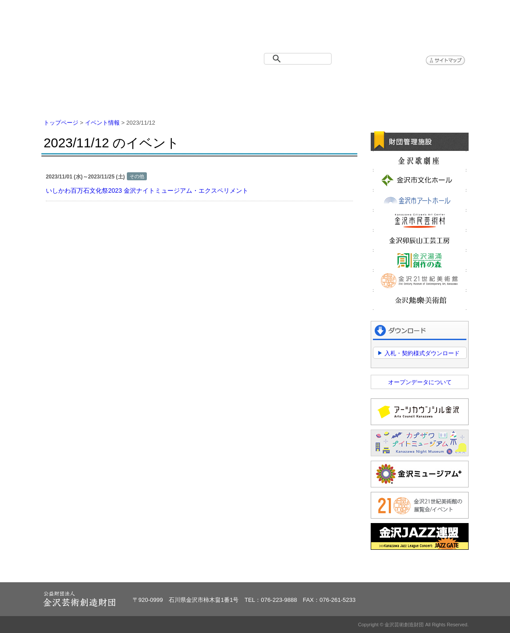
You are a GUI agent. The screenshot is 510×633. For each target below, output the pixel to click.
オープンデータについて (420, 382)
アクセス (433, 80)
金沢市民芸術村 (419, 220)
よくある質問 (361, 80)
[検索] (299, 58)
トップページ (77, 80)
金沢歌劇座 (419, 160)
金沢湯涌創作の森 (419, 260)
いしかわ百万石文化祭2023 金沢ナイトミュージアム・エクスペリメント (147, 190)
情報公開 (290, 80)
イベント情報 (148, 80)
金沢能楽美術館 (419, 300)
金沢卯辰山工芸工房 (419, 240)
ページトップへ (441, 570)
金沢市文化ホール (419, 180)
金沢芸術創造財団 (92, 28)
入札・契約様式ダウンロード (422, 353)
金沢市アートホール (419, 200)
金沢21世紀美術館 (419, 280)
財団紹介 (219, 80)
